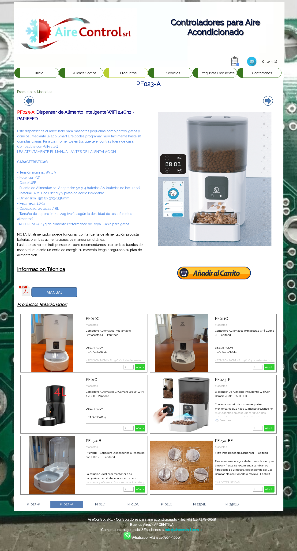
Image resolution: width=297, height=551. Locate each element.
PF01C (91, 379)
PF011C (221, 318)
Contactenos (262, 73)
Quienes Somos (83, 73)
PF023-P (222, 379)
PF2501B (93, 440)
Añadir (140, 367)
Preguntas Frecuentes (217, 73)
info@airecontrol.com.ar (184, 530)
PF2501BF (224, 440)
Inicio (39, 73)
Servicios (173, 73)
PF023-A (66, 504)
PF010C (92, 318)
